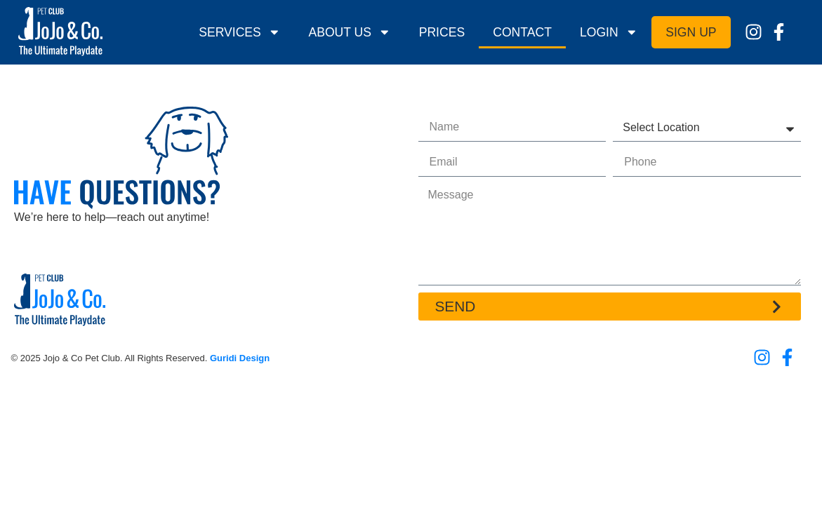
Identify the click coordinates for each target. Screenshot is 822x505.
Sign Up (690, 32)
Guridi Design (240, 358)
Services (239, 32)
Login (608, 32)
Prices (442, 32)
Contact (522, 32)
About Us (349, 32)
